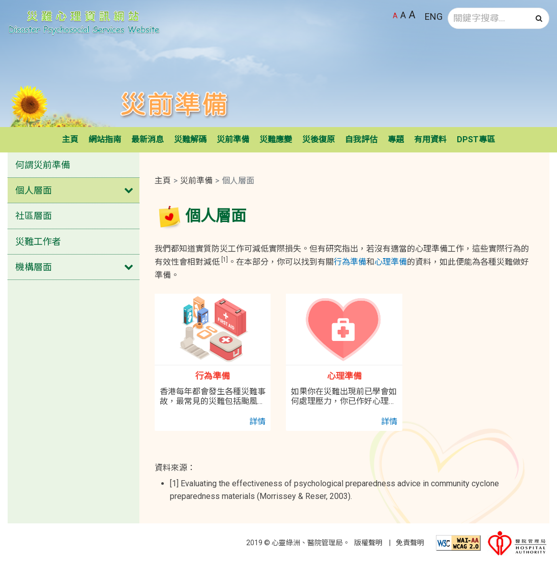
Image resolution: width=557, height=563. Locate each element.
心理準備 (390, 262)
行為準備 (350, 262)
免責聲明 (410, 543)
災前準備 (196, 180)
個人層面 (33, 190)
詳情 (257, 421)
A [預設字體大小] (395, 16)
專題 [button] (396, 139)
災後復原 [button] (318, 139)
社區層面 (33, 215)
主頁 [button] (70, 139)
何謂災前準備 (42, 165)
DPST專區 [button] (476, 139)
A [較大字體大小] (403, 15)
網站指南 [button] (105, 139)
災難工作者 (38, 241)
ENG (434, 16)
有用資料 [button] (430, 139)
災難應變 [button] (275, 139)
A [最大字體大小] (412, 15)
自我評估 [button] (361, 139)
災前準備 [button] (233, 139)
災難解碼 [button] (190, 139)
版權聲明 (368, 543)
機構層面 (33, 267)
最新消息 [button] (147, 139)
